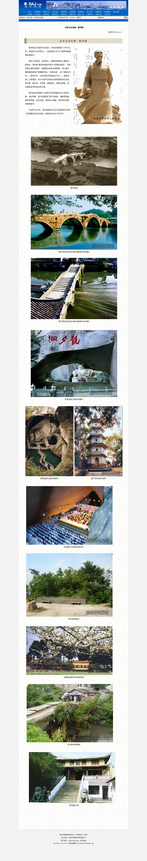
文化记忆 (29, 17)
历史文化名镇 (38, 17)
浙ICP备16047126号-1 (60, 843)
